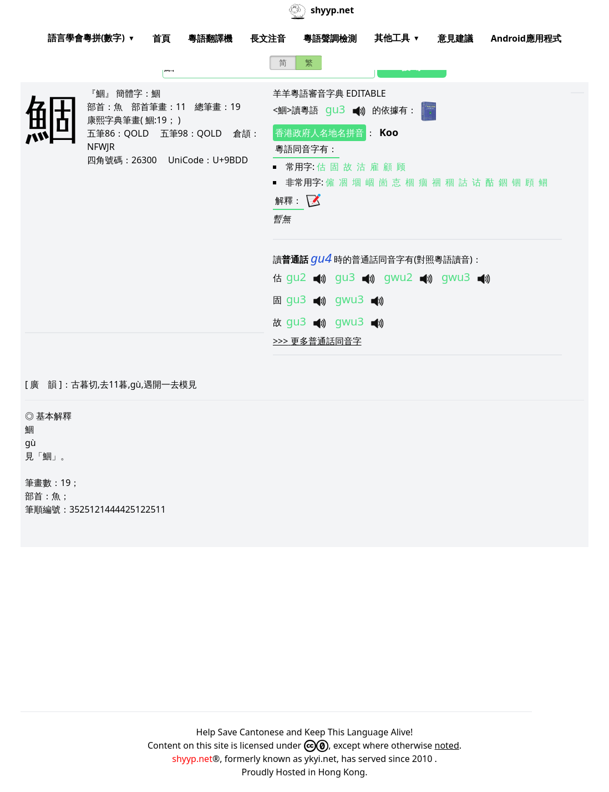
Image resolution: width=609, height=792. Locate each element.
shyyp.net (192, 759)
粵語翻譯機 (210, 38)
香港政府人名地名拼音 (319, 133)
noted (447, 745)
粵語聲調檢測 (330, 38)
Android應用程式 (526, 38)
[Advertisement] (138, 249)
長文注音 (268, 38)
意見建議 (455, 38)
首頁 (161, 38)
